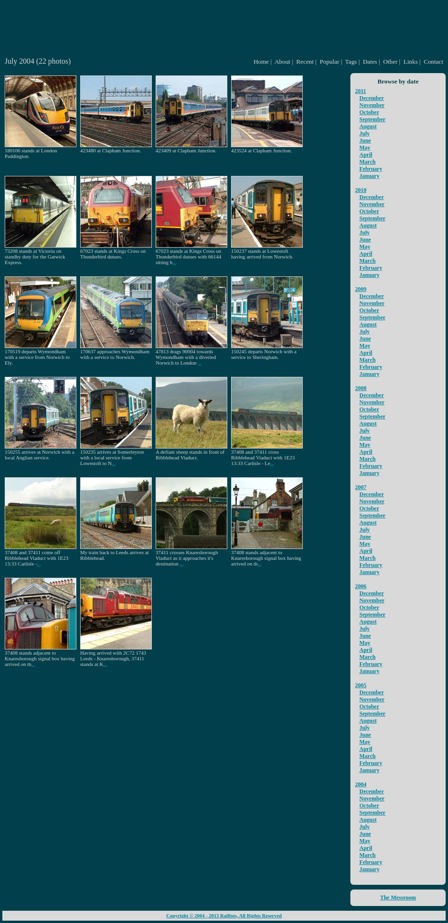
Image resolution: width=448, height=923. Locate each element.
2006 (360, 586)
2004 (360, 784)
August (368, 126)
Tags (351, 61)
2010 (360, 190)
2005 (360, 685)
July (364, 133)
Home (261, 61)
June (365, 140)
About (282, 61)
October (369, 112)
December (371, 98)
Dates (370, 61)
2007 (360, 487)
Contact (433, 61)
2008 (360, 388)
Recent (305, 61)
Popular (329, 61)
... (174, 262)
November (371, 105)
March (367, 161)
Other (390, 61)
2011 (360, 91)
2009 (360, 289)
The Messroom (398, 897)
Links (411, 61)
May (364, 147)
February (370, 169)
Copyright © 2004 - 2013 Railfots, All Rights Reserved (224, 915)
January (369, 176)
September (372, 119)
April (365, 154)
